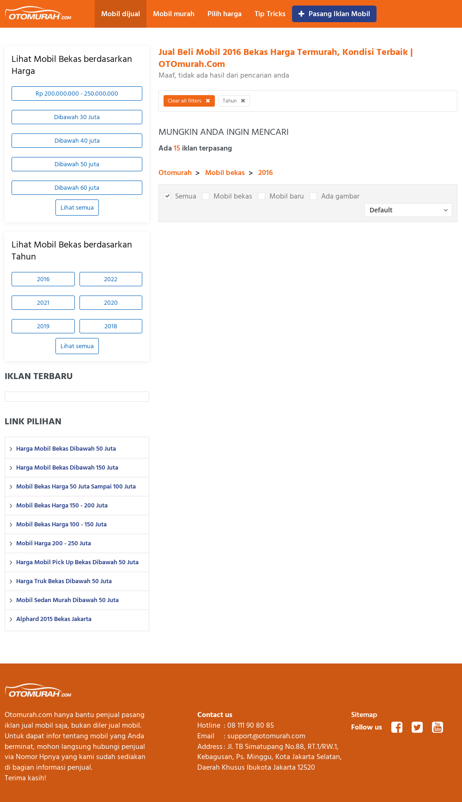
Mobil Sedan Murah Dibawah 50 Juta (67, 600)
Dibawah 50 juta (77, 164)
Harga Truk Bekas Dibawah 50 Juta (64, 581)
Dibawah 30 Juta (77, 117)
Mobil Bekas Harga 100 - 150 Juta (61, 524)
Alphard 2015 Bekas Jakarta (53, 619)
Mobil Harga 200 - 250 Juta (53, 543)
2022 (110, 279)
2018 (110, 326)
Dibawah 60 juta (77, 187)
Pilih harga (224, 14)
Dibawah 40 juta (77, 140)
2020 (111, 302)
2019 (43, 326)
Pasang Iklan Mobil (334, 14)
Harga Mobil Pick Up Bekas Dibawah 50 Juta (77, 562)
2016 (43, 279)
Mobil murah (174, 14)
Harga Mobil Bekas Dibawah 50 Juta (66, 448)
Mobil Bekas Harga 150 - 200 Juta (62, 505)
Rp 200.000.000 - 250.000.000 (77, 93)
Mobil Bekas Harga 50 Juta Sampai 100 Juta (76, 486)
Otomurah (175, 173)
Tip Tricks (270, 14)
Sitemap (364, 715)
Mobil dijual (120, 14)
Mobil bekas (225, 173)
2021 (43, 302)
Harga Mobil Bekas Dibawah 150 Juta (67, 467)
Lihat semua (77, 207)
